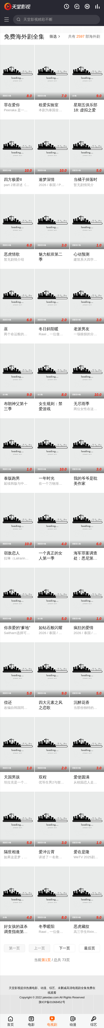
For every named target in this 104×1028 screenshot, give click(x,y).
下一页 (64, 948)
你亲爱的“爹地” (17, 628)
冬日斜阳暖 (48, 329)
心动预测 (81, 254)
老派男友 (81, 329)
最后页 (89, 948)
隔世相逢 (12, 852)
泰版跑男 (12, 478)
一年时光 (47, 478)
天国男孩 (12, 777)
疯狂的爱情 (83, 628)
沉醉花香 (81, 702)
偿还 (8, 702)
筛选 (54, 36)
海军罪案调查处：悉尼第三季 (85, 558)
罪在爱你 (12, 105)
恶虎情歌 (12, 254)
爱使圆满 (81, 777)
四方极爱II (13, 179)
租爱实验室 (48, 105)
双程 (43, 777)
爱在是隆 (81, 852)
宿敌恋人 (12, 553)
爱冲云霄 (47, 852)
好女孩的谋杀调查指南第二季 (16, 931)
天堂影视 (17, 6)
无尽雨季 (81, 404)
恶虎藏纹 (81, 926)
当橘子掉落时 (85, 179)
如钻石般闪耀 (50, 628)
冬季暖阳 (47, 926)
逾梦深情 (47, 179)
